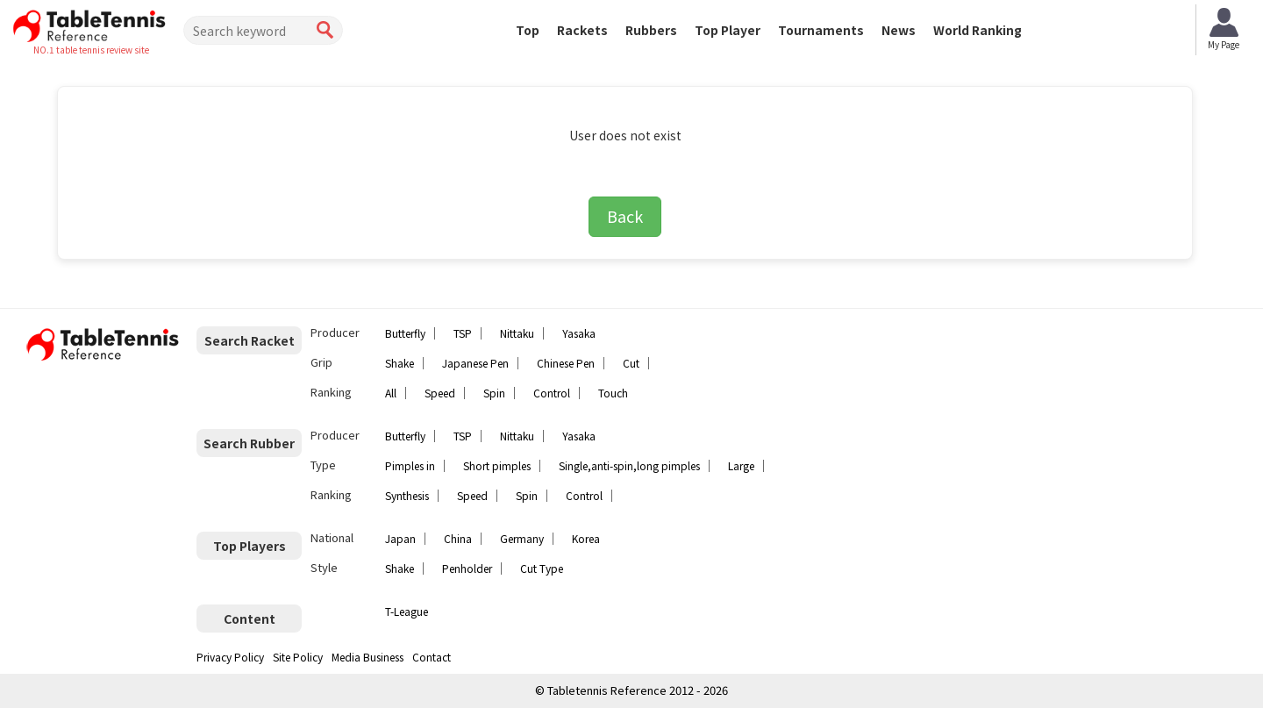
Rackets (582, 30)
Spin (494, 392)
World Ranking (977, 30)
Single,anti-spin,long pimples (629, 465)
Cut (631, 362)
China (458, 538)
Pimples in (410, 465)
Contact (431, 656)
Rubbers (651, 30)
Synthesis (407, 495)
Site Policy (298, 656)
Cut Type (541, 568)
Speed (440, 392)
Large (741, 465)
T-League (406, 611)
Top (527, 30)
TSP (462, 332)
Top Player (727, 30)
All (390, 392)
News (898, 30)
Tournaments (821, 30)
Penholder (467, 568)
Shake (399, 362)
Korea (586, 538)
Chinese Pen (566, 362)
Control (551, 392)
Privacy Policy (230, 656)
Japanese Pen (475, 362)
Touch (613, 392)
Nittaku (517, 332)
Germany (522, 538)
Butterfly (405, 332)
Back (624, 215)
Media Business (367, 656)
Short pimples (497, 465)
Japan (400, 538)
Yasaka (579, 332)
